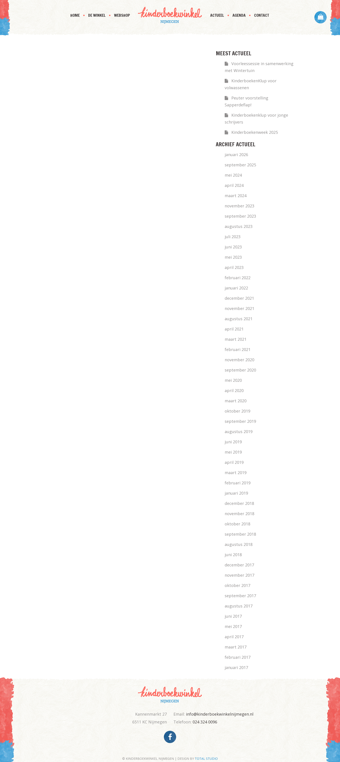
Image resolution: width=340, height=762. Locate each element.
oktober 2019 (237, 411)
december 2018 (239, 503)
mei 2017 (233, 626)
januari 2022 (236, 288)
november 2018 (239, 513)
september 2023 (240, 216)
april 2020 (234, 390)
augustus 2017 (238, 606)
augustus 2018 (238, 544)
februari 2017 (237, 657)
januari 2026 (236, 154)
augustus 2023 (238, 226)
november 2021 (239, 308)
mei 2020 (233, 380)
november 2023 (239, 206)
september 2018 (240, 534)
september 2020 (240, 370)
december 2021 (239, 298)
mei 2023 (233, 257)
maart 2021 (235, 339)
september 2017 (240, 595)
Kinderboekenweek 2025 (254, 132)
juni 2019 (233, 441)
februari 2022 (237, 277)
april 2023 (234, 267)
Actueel (217, 15)
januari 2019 (236, 493)
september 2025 (240, 164)
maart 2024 (235, 195)
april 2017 (234, 636)
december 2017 (239, 565)
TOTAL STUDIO (206, 758)
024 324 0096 (205, 722)
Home (75, 15)
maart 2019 (235, 472)
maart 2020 (235, 400)
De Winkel (97, 15)
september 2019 (240, 421)
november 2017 (239, 575)
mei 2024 (233, 175)
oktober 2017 (237, 585)
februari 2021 (237, 349)
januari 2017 (236, 667)
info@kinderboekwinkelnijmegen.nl (219, 714)
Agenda (239, 15)
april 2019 (234, 462)
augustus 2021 (238, 318)
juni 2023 (233, 247)
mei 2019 (233, 452)
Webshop (122, 15)
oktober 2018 (237, 524)
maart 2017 (235, 647)
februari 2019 (237, 482)
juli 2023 (232, 236)
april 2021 (234, 329)
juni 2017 (233, 616)
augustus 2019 (238, 431)
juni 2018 (233, 554)
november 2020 (239, 359)
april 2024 (234, 185)
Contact (261, 15)
